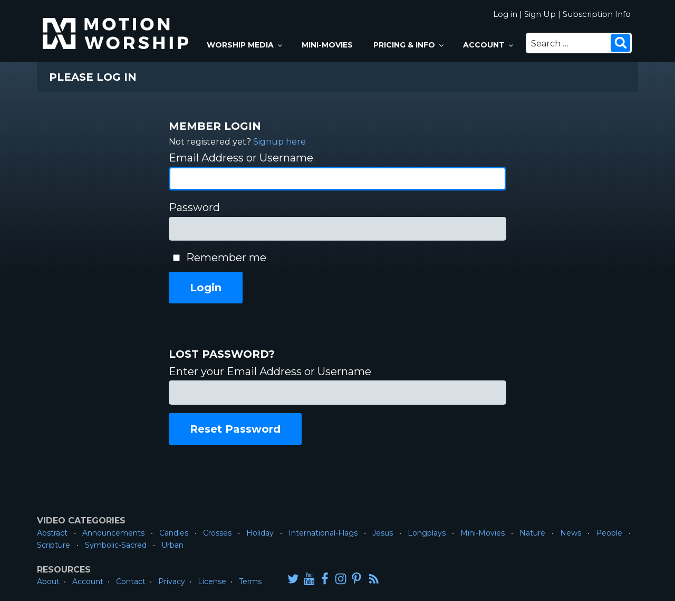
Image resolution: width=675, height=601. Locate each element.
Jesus (382, 533)
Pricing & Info (409, 45)
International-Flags (323, 533)
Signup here (279, 142)
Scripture (53, 545)
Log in (505, 14)
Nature (532, 533)
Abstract (52, 533)
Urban (172, 545)
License (212, 581)
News (570, 533)
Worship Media (245, 45)
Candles (173, 533)
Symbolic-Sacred (116, 545)
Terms (250, 581)
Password (194, 207)
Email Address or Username (241, 157)
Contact (131, 581)
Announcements (113, 533)
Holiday (260, 533)
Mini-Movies (327, 45)
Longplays (427, 533)
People (609, 533)
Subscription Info (597, 14)
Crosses (217, 533)
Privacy (171, 581)
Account (489, 45)
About (48, 581)
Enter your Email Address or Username (270, 371)
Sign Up (540, 14)
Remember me (226, 257)
